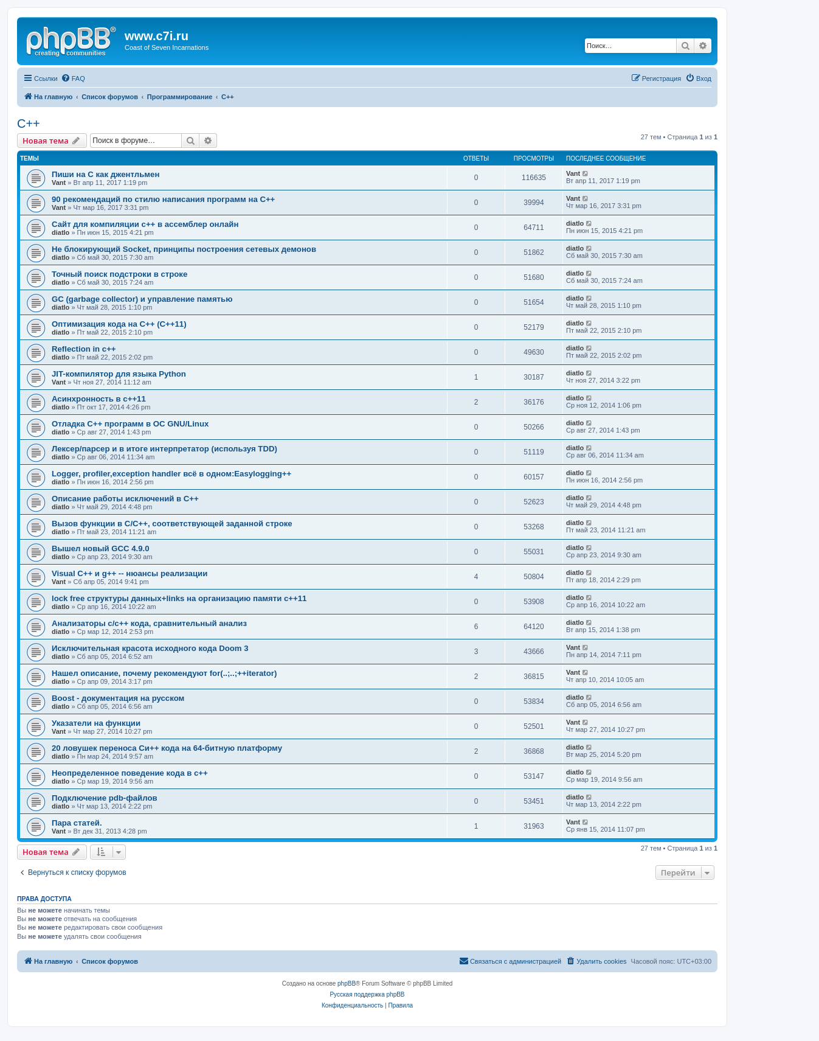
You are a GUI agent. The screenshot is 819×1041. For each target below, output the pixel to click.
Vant (59, 182)
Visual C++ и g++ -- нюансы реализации (129, 573)
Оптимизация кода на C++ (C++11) (119, 324)
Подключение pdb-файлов (104, 798)
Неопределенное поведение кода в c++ (130, 773)
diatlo (60, 232)
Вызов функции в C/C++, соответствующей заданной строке (172, 523)
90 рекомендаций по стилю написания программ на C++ (163, 199)
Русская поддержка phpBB (367, 994)
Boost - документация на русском (118, 698)
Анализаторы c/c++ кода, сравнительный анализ (149, 623)
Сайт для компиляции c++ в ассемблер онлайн (145, 224)
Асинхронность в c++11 (99, 398)
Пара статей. (77, 822)
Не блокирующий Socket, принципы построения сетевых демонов (184, 249)
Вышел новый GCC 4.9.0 (101, 548)
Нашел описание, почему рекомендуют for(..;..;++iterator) (164, 673)
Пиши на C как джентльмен (105, 174)
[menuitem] (73, 78)
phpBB (346, 983)
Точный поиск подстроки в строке (119, 274)
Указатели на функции (96, 723)
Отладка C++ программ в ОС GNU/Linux (130, 423)
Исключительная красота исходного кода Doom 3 (150, 648)
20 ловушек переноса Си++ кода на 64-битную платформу (167, 748)
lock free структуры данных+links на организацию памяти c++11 (179, 598)
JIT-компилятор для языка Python (119, 373)
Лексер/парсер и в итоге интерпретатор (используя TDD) (164, 448)
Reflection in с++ (84, 348)
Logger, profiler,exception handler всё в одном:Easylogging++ (171, 473)
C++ (28, 123)
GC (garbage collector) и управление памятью (142, 299)
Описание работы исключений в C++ (125, 498)
